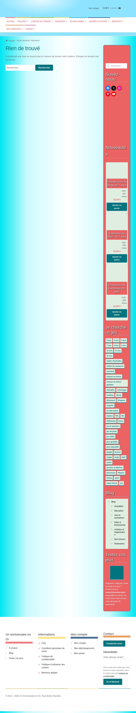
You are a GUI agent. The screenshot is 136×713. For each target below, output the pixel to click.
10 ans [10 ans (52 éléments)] (109, 349)
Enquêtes (60, 23)
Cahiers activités (98, 23)
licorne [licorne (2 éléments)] (118, 451)
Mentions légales (50, 674)
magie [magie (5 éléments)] (109, 456)
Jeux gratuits (14, 31)
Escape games (77, 23)
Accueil (11, 23)
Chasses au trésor (40, 23)
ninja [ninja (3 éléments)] (116, 456)
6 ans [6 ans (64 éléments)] (123, 339)
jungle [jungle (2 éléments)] (109, 451)
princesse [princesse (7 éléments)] (111, 472)
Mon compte (94, 10)
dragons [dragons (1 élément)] (121, 399)
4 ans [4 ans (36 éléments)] (109, 339)
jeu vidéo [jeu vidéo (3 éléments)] (111, 435)
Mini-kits (116, 23)
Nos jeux (21, 23)
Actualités (118, 505)
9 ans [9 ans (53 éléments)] (123, 344)
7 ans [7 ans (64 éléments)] (109, 344)
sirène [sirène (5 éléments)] (109, 477)
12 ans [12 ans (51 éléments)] (109, 355)
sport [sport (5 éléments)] (117, 477)
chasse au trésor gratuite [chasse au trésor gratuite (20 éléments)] (114, 382)
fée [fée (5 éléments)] (122, 414)
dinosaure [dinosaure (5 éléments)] (111, 399)
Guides (29, 31)
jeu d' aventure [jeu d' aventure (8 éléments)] (113, 425)
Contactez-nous (114, 645)
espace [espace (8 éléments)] (110, 414)
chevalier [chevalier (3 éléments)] (111, 389)
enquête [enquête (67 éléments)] (110, 404)
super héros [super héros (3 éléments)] (112, 482)
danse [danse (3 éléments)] (118, 394)
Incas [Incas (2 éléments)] (120, 420)
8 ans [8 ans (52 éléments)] (116, 344)
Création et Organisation (119, 531)
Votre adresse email (113, 659)
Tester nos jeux (16, 660)
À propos (13, 650)
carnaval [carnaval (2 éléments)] (110, 370)
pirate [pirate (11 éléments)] (109, 461)
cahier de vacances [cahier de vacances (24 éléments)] (115, 365)
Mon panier (79, 655)
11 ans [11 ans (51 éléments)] (118, 349)
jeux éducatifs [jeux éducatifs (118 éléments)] (113, 445)
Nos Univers (119, 538)
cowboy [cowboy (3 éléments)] (110, 394)
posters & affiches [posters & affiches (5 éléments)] (115, 466)
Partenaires (119, 542)
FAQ (44, 645)
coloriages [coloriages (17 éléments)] (121, 389)
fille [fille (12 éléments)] (117, 414)
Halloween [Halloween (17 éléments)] (111, 420)
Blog (113, 500)
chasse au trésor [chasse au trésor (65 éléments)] (114, 375)
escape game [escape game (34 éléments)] (112, 409)
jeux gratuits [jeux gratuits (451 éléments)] (112, 440)
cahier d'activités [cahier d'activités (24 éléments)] (114, 360)
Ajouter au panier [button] (116, 205)
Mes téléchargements (84, 650)
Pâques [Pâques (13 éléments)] (121, 472)
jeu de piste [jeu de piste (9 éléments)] (112, 430)
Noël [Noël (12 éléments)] (124, 456)
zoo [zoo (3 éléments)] (121, 482)
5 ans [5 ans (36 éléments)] (116, 339)
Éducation (118, 509)
